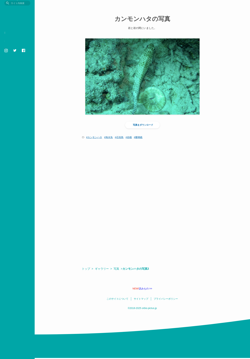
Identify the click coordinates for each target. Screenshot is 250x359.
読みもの (10, 44)
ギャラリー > (103, 268)
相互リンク (9, 95)
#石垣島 (119, 137)
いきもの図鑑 (13, 33)
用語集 (8, 55)
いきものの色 (13, 66)
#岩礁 (129, 137)
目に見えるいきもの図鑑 (17, 10)
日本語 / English (11, 103)
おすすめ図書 (13, 50)
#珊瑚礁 (138, 137)
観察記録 (10, 39)
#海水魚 (108, 137)
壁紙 (7, 71)
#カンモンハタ (94, 137)
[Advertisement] (142, 172)
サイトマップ (10, 99)
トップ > (87, 268)
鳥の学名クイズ (14, 76)
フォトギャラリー (16, 60)
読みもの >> (142, 288)
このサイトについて (12, 87)
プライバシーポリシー (13, 91)
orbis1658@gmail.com (14, 112)
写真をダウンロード (142, 125)
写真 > (118, 268)
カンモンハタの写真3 (137, 268)
